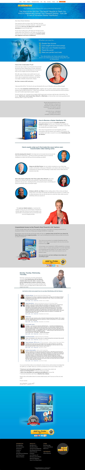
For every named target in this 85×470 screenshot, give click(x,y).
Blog (45, 1)
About (24, 1)
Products (28, 1)
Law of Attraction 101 (34, 455)
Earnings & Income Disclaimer (22, 453)
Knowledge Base (19, 445)
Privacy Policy (19, 448)
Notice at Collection (20, 456)
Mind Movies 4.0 (33, 445)
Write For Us (45, 448)
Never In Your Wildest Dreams (35, 460)
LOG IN (62, 1)
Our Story (49, 1)
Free (41, 1)
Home (20, 1)
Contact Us (18, 450)
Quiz (57, 1)
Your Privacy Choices (20, 455)
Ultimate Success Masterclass (35, 448)
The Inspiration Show (35, 1)
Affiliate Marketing (47, 453)
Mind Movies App (46, 445)
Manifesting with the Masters (35, 456)
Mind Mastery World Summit (35, 450)
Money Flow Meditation (34, 458)
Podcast (53, 1)
